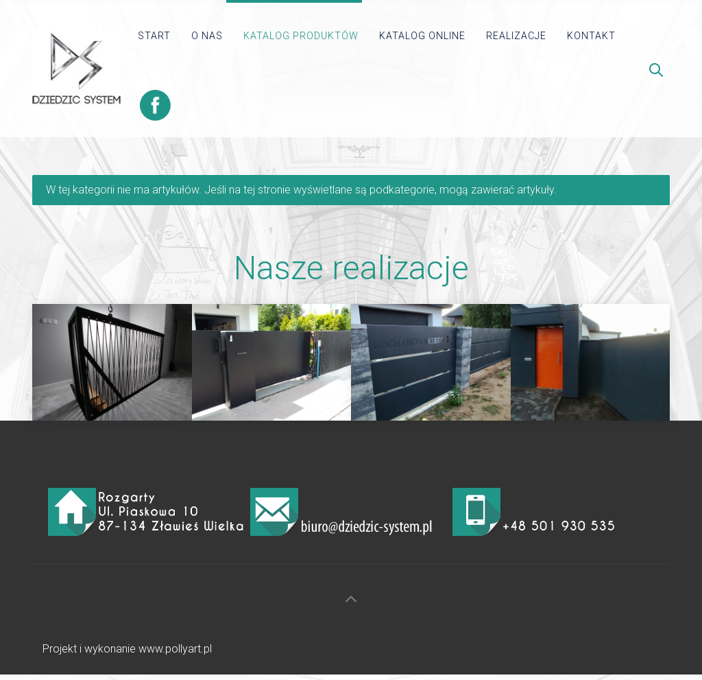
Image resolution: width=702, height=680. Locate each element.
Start (154, 35)
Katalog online (422, 35)
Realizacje (516, 35)
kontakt (591, 35)
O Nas (207, 35)
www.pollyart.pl (175, 648)
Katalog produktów (301, 35)
